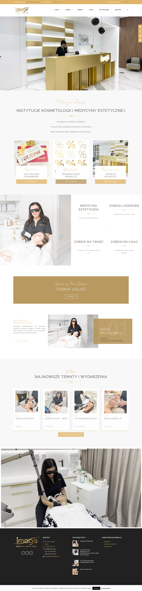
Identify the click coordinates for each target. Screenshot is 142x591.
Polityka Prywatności (110, 544)
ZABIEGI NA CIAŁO (124, 241)
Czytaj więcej (105, 588)
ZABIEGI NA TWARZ (88, 241)
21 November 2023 (79, 426)
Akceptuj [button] (96, 588)
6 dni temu (18, 426)
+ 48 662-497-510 (57, 2)
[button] (31, 181)
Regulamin (107, 541)
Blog (17, 416)
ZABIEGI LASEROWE (124, 205)
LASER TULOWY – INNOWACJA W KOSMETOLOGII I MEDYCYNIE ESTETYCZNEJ (89, 552)
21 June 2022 (107, 426)
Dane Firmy (107, 546)
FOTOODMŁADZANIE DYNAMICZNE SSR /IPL (95, 418)
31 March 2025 (49, 426)
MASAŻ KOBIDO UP (113, 418)
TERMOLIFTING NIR (24, 418)
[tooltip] (140, 27)
